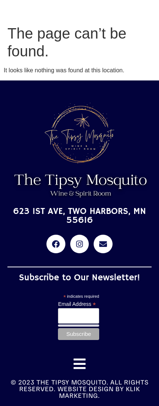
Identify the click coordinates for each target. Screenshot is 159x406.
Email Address (77, 304)
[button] (79, 364)
